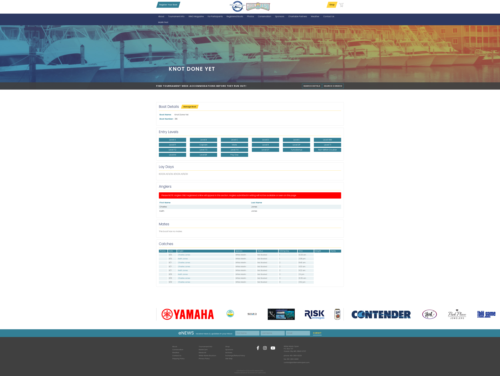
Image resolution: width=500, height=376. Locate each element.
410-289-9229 (296, 355)
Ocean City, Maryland (258, 373)
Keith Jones (183, 259)
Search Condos (333, 86)
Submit (317, 333)
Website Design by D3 (242, 373)
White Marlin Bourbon (207, 355)
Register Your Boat (168, 4)
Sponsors (229, 349)
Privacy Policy (204, 358)
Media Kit (202, 352)
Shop (332, 4)
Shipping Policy (178, 358)
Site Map (228, 358)
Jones (254, 206)
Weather (175, 352)
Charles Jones (184, 255)
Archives (228, 352)
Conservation (177, 349)
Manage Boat (190, 106)
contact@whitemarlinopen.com (297, 362)
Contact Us (176, 355)
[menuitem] (161, 16)
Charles (163, 206)
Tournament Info (205, 346)
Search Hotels (312, 86)
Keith (162, 211)
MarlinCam (203, 349)
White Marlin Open (256, 371)
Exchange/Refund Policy (235, 355)
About (174, 346)
